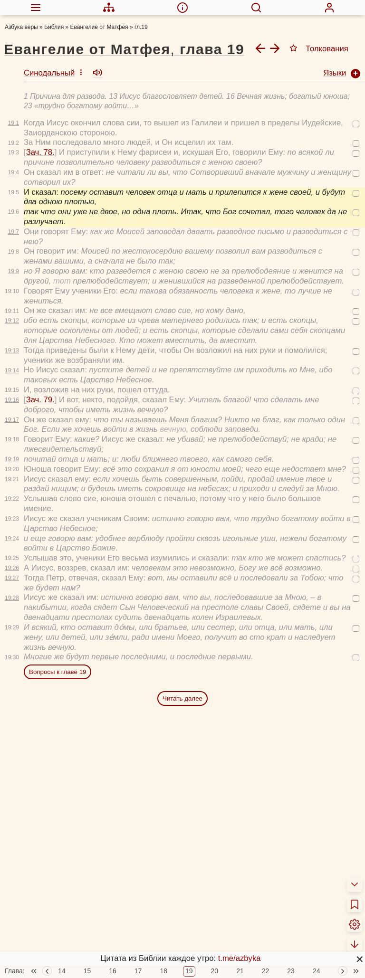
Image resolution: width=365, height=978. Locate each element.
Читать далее (182, 698)
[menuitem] (35, 7)
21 (240, 971)
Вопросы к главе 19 (57, 671)
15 (87, 971)
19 (189, 971)
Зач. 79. (40, 399)
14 (62, 971)
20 (215, 971)
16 (112, 971)
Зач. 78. (40, 152)
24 (316, 971)
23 (291, 971)
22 (265, 971)
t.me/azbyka (239, 958)
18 (163, 971)
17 (138, 971)
